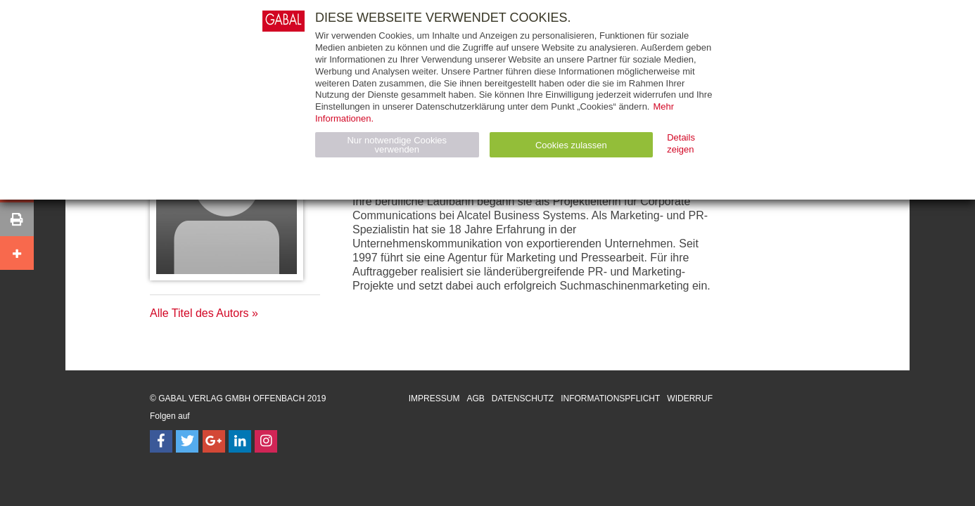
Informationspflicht (610, 398)
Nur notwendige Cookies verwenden (397, 145)
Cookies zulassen (571, 145)
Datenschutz (523, 398)
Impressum (434, 398)
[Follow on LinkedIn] (240, 441)
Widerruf (690, 398)
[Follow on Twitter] (187, 441)
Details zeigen (681, 143)
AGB (475, 398)
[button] (17, 219)
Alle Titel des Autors (199, 313)
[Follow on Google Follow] (214, 441)
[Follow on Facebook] (161, 441)
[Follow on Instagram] (266, 441)
